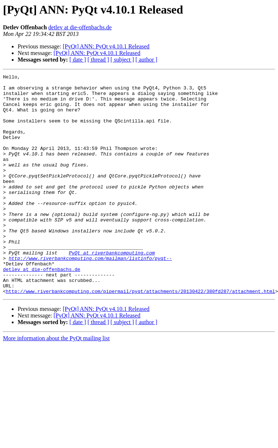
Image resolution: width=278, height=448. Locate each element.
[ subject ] (122, 59)
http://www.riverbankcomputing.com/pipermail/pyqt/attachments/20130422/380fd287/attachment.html (140, 335)
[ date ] (77, 59)
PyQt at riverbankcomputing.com (112, 289)
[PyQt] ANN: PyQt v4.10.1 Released (106, 46)
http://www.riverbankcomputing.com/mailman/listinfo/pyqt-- (90, 295)
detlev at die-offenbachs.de (80, 27)
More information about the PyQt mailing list (56, 382)
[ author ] (147, 59)
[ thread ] (98, 59)
